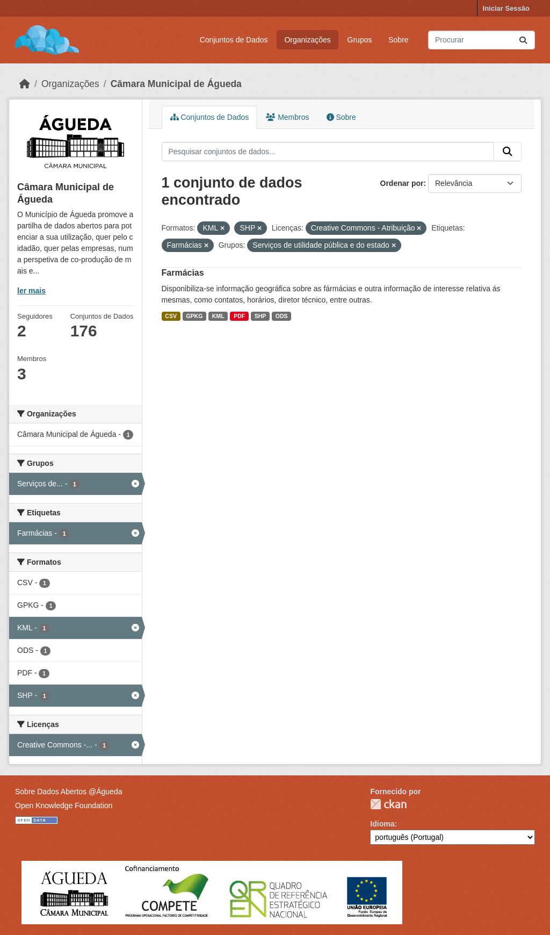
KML (218, 316)
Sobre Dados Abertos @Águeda (68, 791)
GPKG (194, 316)
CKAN (388, 804)
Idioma (382, 823)
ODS (282, 316)
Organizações (307, 39)
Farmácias (183, 272)
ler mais (31, 290)
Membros (287, 117)
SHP (260, 316)
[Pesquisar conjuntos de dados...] (481, 40)
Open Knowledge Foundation (63, 805)
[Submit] (523, 40)
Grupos (360, 39)
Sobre (398, 39)
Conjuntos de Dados (234, 39)
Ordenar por (402, 183)
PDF (239, 316)
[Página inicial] (24, 83)
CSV (171, 316)
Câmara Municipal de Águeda (176, 83)
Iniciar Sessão (506, 8)
